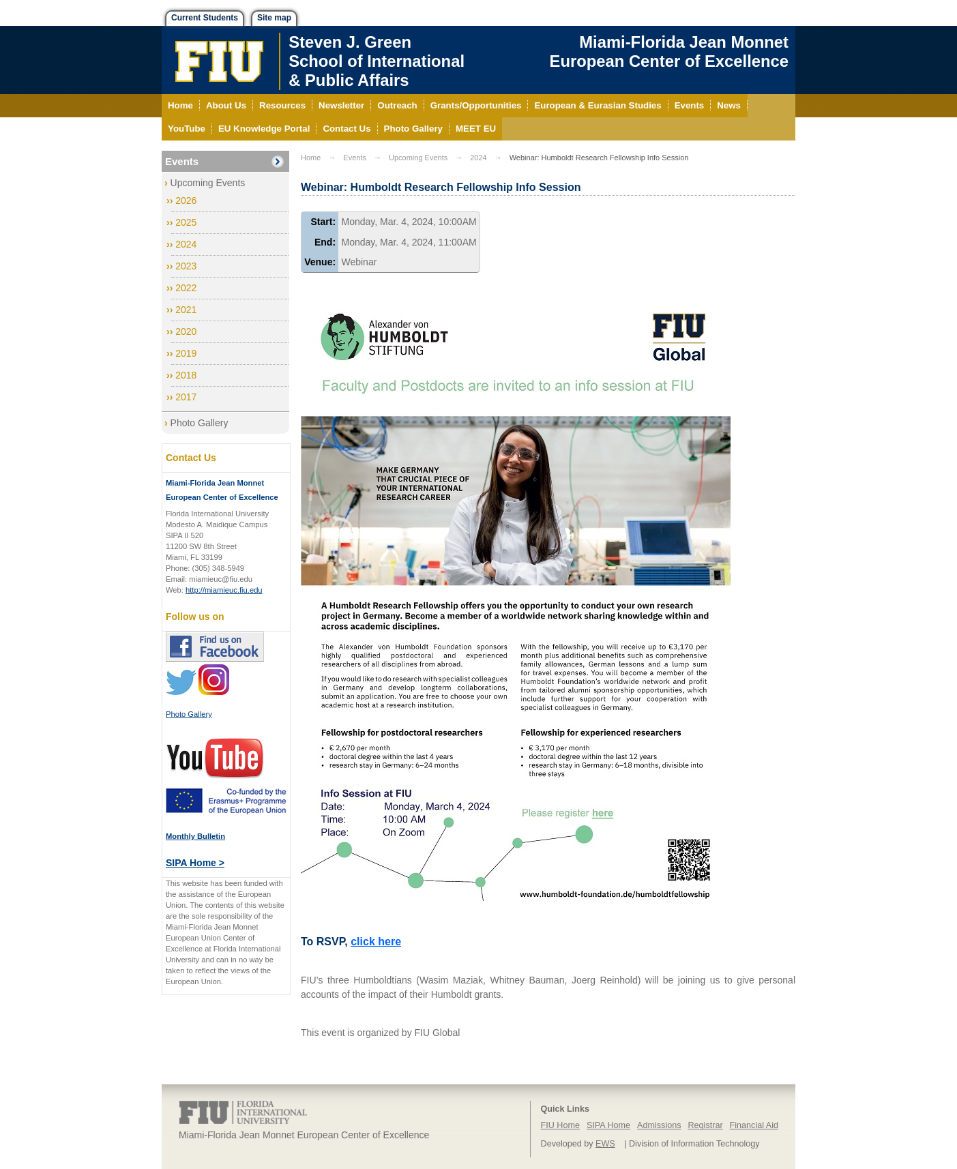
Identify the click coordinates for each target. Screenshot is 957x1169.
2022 (185, 287)
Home (311, 157)
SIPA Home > (195, 862)
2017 (185, 396)
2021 (185, 309)
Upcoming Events (208, 182)
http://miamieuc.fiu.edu (224, 590)
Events (181, 161)
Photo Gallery (200, 422)
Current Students (204, 18)
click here (376, 941)
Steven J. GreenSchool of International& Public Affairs (377, 61)
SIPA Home (608, 1125)
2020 (185, 331)
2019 (185, 353)
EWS (605, 1144)
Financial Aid (754, 1125)
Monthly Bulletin (195, 836)
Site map (274, 18)
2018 (185, 375)
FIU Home (560, 1125)
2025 (185, 222)
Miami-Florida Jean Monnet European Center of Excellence (669, 51)
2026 (185, 200)
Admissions (659, 1125)
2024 (185, 244)
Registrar (705, 1125)
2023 (185, 266)
